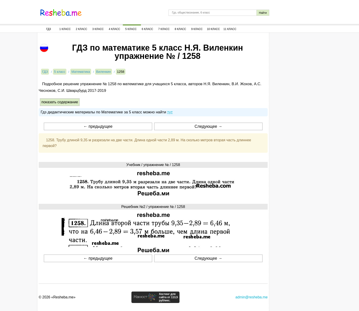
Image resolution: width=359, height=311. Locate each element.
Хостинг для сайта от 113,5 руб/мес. (168, 297)
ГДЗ (48, 29)
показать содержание (59, 102)
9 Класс (197, 29)
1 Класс (65, 29)
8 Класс (180, 29)
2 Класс (81, 29)
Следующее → (208, 126)
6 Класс (147, 29)
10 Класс (213, 29)
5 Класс (131, 29)
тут (170, 112)
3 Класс (98, 29)
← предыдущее (97, 126)
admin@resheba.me (251, 297)
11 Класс (230, 29)
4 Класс (114, 29)
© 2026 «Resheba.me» (57, 297)
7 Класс (164, 29)
